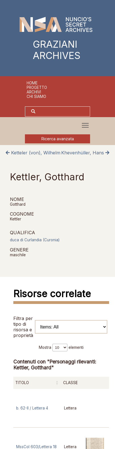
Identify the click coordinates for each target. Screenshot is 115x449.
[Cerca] (63, 111)
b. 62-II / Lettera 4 (32, 408)
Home (32, 83)
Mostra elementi (61, 347)
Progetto (37, 87)
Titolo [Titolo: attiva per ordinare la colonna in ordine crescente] (22, 382)
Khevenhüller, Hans (85, 152)
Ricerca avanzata (57, 138)
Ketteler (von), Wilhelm (33, 152)
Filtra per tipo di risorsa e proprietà (60, 327)
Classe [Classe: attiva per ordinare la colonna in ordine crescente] (70, 382)
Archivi (34, 92)
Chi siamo (36, 96)
